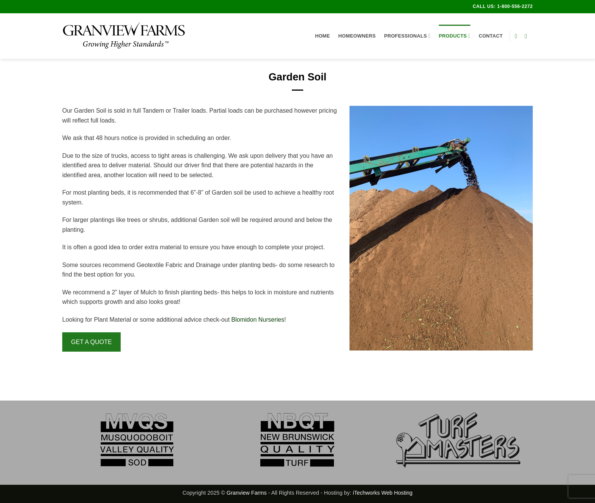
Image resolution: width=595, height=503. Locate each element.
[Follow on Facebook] (518, 36)
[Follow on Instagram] (528, 36)
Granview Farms (247, 493)
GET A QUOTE (91, 342)
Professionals (407, 35)
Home (322, 36)
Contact (490, 36)
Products (454, 35)
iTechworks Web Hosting (382, 493)
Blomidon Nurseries (258, 319)
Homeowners (357, 36)
